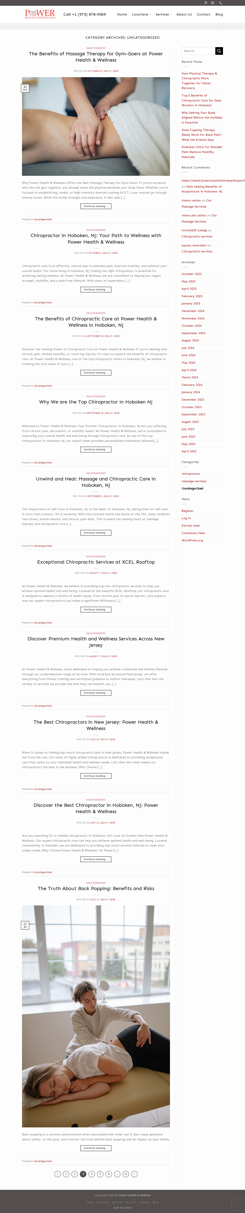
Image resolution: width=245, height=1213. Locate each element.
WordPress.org (192, 540)
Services (164, 14)
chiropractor (191, 474)
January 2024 (191, 392)
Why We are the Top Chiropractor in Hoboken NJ (96, 402)
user (115, 71)
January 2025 (191, 303)
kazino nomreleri (194, 245)
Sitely (127, 1207)
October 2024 (192, 325)
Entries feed (190, 525)
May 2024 (188, 362)
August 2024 (190, 340)
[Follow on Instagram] (206, 3)
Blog (219, 14)
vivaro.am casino (194, 215)
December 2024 (193, 311)
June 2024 (188, 355)
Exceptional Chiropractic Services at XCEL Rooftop (96, 562)
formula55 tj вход (194, 230)
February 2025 (192, 296)
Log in (186, 518)
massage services (194, 481)
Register (188, 511)
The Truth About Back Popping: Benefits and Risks (96, 888)
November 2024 (193, 318)
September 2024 (193, 333)
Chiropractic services (197, 236)
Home (122, 14)
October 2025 (192, 274)
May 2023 (188, 444)
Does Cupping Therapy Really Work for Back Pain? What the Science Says (201, 135)
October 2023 (192, 407)
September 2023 (193, 414)
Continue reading (96, 206)
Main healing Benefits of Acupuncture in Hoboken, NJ (202, 189)
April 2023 (189, 451)
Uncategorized (96, 48)
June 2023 (188, 436)
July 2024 (188, 348)
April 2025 (189, 289)
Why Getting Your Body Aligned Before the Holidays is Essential (202, 117)
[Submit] (219, 51)
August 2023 (190, 422)
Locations (141, 14)
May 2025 (188, 281)
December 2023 (193, 399)
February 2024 (192, 385)
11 (125, 1174)
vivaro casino (191, 200)
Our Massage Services (197, 203)
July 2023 (188, 429)
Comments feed (193, 533)
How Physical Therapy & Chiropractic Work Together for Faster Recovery (199, 81)
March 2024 (190, 377)
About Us (184, 14)
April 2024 (189, 370)
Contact (203, 14)
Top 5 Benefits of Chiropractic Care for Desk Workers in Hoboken (201, 100)
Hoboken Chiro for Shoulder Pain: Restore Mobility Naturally (202, 152)
